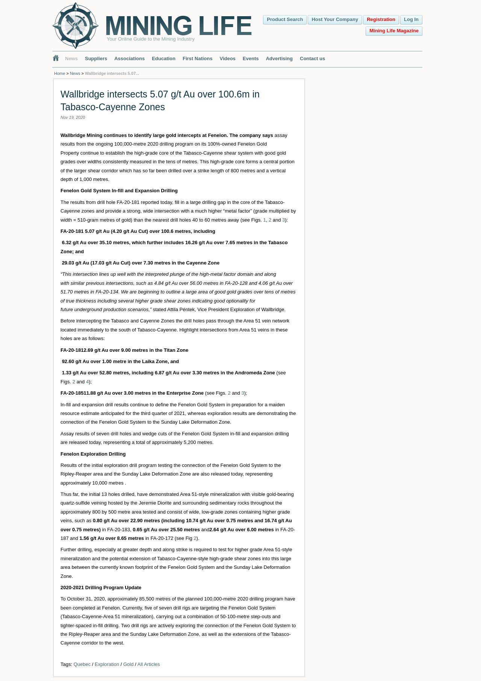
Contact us (312, 58)
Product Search (285, 19)
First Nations (197, 58)
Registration (381, 19)
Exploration (107, 664)
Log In (411, 19)
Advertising (279, 58)
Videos (227, 58)
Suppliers (96, 58)
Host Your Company (335, 19)
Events (251, 58)
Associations (129, 58)
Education (163, 58)
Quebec (82, 664)
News (71, 58)
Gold (128, 664)
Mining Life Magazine (394, 30)
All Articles (149, 664)
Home (59, 73)
